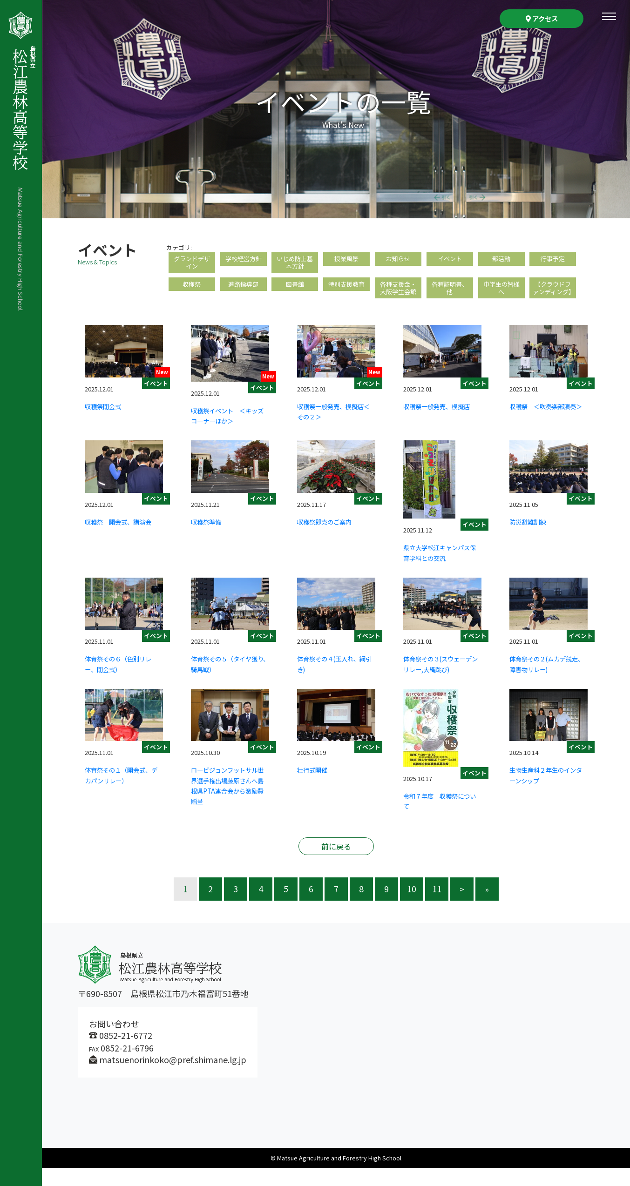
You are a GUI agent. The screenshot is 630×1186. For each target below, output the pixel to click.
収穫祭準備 (209, 539)
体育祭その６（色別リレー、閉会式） (122, 681)
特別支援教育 (346, 290)
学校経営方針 (243, 260)
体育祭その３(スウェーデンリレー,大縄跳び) (442, 681)
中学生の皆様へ (501, 294)
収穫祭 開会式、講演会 (122, 544)
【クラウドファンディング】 (552, 299)
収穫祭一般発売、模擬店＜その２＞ (334, 428)
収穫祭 (192, 290)
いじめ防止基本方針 (294, 264)
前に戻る (336, 864)
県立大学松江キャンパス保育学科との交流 (440, 570)
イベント (450, 260)
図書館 (295, 290)
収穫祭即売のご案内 (330, 539)
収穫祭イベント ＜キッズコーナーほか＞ (228, 433)
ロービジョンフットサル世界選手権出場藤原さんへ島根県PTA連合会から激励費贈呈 (228, 803)
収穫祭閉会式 (107, 423)
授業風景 (346, 260)
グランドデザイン (191, 264)
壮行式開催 (315, 787)
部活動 (501, 260)
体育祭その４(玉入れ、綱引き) (335, 681)
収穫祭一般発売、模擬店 (440, 428)
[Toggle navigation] (609, 16)
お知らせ (398, 260)
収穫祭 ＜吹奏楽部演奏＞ (546, 428)
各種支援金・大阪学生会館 (398, 294)
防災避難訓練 (531, 539)
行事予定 (553, 260)
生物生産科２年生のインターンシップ (546, 792)
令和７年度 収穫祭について (440, 818)
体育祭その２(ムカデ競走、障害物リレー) (548, 681)
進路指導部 (243, 290)
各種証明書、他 (449, 294)
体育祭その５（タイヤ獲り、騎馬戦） (228, 681)
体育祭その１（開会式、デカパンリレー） (122, 792)
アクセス (542, 18)
